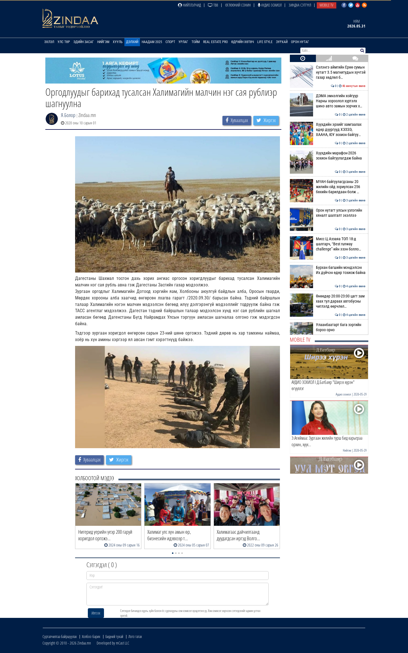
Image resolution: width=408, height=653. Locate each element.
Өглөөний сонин (238, 5)
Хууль (118, 42)
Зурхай (282, 42)
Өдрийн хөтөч (242, 42)
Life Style (265, 42)
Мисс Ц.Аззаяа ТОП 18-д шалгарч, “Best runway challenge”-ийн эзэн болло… (328, 244)
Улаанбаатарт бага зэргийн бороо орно (328, 327)
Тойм (196, 42)
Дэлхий (132, 42)
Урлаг (183, 42)
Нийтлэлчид (189, 5)
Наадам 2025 (152, 42)
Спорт (170, 42)
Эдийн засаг (83, 42)
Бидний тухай (114, 636)
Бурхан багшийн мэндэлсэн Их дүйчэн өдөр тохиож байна (328, 270)
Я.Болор (68, 115)
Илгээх (96, 613)
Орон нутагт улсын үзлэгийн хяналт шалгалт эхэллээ (328, 213)
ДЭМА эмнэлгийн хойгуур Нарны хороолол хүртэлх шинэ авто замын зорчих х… (328, 101)
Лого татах (135, 636)
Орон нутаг (300, 42)
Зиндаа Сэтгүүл (300, 5)
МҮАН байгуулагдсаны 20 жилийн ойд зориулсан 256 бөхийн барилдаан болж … (328, 187)
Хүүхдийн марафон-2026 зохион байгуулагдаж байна (328, 155)
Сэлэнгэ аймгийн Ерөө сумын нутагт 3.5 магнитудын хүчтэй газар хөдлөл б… (328, 72)
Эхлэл (49, 42)
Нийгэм (103, 42)
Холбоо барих (91, 636)
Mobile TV (326, 5)
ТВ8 (213, 5)
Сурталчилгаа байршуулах (59, 636)
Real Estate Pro (215, 42)
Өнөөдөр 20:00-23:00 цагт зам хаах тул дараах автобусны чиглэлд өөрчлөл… (328, 301)
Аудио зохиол (270, 5)
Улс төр (64, 42)
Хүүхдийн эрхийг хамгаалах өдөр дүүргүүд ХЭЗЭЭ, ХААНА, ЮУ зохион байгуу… (328, 129)
